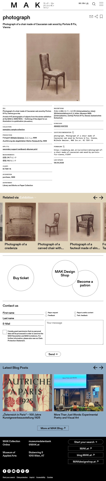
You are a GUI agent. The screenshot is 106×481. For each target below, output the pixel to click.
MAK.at (86, 448)
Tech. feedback (82, 315)
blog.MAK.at (85, 455)
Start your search (85, 442)
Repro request (53, 312)
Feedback (51, 315)
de (80, 3)
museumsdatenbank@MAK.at (40, 443)
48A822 (57, 126)
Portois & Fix (37, 141)
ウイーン (28, 138)
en (83, 3)
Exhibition (26, 197)
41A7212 (64, 126)
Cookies (50, 477)
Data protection (22, 477)
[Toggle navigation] (101, 4)
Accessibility (40, 477)
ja (87, 3)
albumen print (32, 149)
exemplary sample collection (14, 129)
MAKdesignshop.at (85, 461)
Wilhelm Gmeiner (17, 138)
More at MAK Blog (53, 428)
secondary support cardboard (14, 149)
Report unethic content (85, 312)
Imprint (31, 477)
